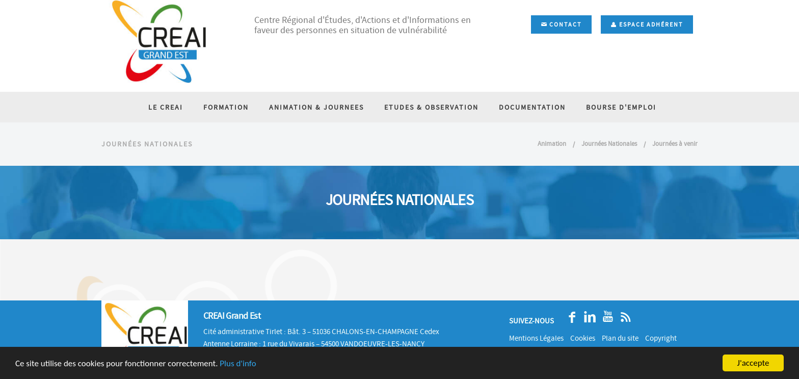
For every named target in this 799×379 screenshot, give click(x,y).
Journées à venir (675, 143)
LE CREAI (165, 107)
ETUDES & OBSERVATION (431, 107)
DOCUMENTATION (532, 107)
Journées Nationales (609, 143)
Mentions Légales (536, 338)
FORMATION (226, 107)
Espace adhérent (647, 24)
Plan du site (620, 338)
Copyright (661, 338)
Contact (561, 24)
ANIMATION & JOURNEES (316, 107)
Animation (552, 143)
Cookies (582, 338)
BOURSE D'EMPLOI (621, 107)
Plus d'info (238, 363)
